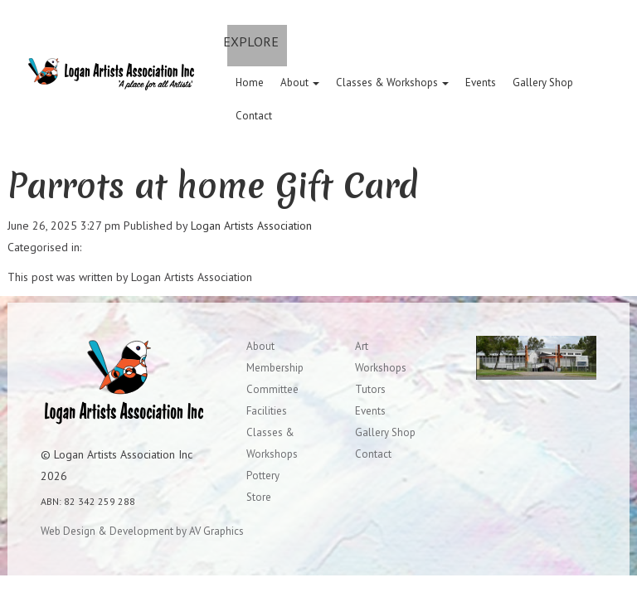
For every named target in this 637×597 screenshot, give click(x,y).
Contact (254, 116)
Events (480, 82)
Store (258, 497)
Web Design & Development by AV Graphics (142, 531)
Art (361, 346)
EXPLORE (251, 41)
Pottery (263, 475)
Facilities (266, 411)
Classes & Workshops (392, 82)
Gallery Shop (543, 82)
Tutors (370, 389)
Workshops (380, 368)
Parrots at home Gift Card (212, 186)
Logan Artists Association (251, 225)
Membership (275, 368)
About (299, 82)
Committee (272, 389)
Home (250, 82)
